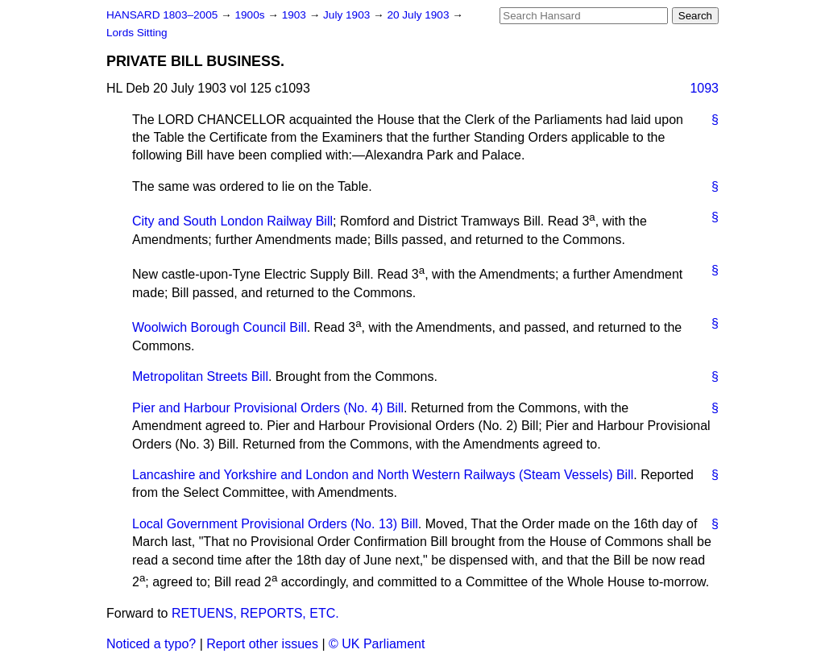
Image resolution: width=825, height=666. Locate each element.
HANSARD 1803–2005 (162, 15)
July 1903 (348, 15)
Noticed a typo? (151, 644)
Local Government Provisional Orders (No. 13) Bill (275, 524)
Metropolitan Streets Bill (200, 376)
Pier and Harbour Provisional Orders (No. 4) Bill (268, 408)
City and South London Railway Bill (232, 221)
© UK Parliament (377, 644)
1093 (704, 88)
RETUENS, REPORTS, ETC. (255, 613)
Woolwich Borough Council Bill (219, 328)
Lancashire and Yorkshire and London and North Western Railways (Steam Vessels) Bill (382, 475)
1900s (250, 15)
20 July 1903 (419, 15)
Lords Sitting (137, 33)
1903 (295, 15)
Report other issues (262, 644)
